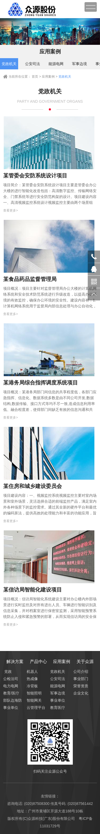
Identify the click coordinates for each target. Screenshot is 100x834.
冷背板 (31, 686)
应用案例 (48, 76)
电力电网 (8, 686)
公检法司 (8, 679)
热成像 (31, 679)
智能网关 (31, 700)
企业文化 (78, 693)
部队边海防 (8, 700)
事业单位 (8, 707)
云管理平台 (31, 707)
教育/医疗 (8, 693)
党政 (8, 671)
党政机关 (9, 64)
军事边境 (79, 64)
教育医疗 (54, 707)
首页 (35, 76)
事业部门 (78, 679)
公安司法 (32, 64)
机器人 (31, 671)
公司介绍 (78, 671)
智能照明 (31, 693)
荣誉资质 (78, 686)
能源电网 (56, 64)
